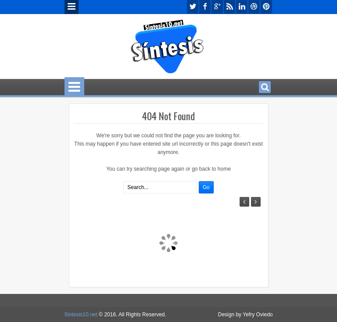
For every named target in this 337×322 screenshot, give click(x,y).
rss (229, 7)
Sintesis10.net (81, 314)
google (217, 7)
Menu (72, 7)
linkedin (241, 7)
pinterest (266, 7)
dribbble (254, 7)
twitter (192, 7)
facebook (205, 7)
